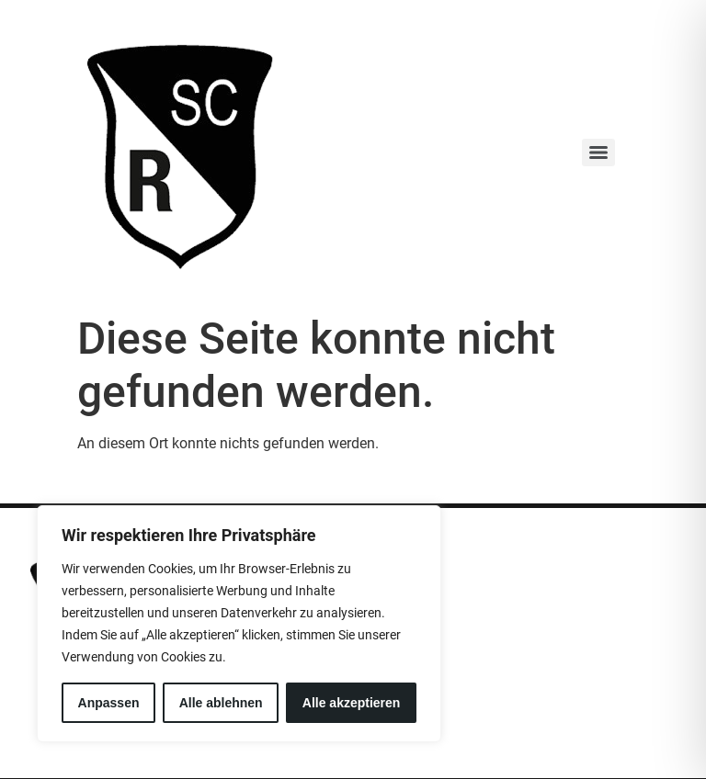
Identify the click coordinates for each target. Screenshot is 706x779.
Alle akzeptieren (351, 702)
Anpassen (109, 702)
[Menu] (598, 152)
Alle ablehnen (221, 702)
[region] (239, 623)
